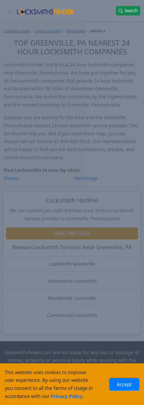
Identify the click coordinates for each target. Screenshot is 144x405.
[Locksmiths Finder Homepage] (45, 10)
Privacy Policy (66, 396)
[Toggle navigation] (10, 10)
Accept (124, 384)
